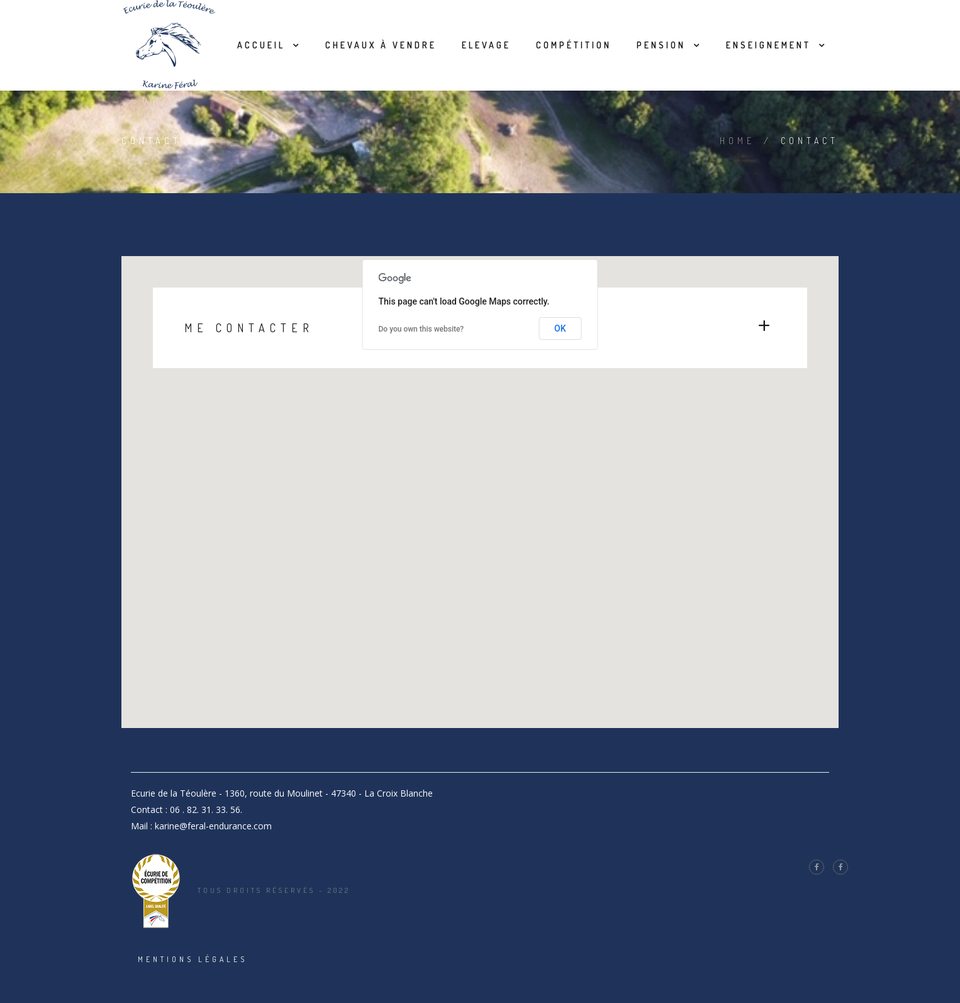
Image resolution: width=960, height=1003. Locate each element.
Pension (661, 45)
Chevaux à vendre (381, 45)
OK (560, 328)
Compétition (573, 45)
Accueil (261, 45)
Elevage (486, 45)
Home (737, 140)
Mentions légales (192, 959)
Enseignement (768, 45)
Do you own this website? (421, 329)
